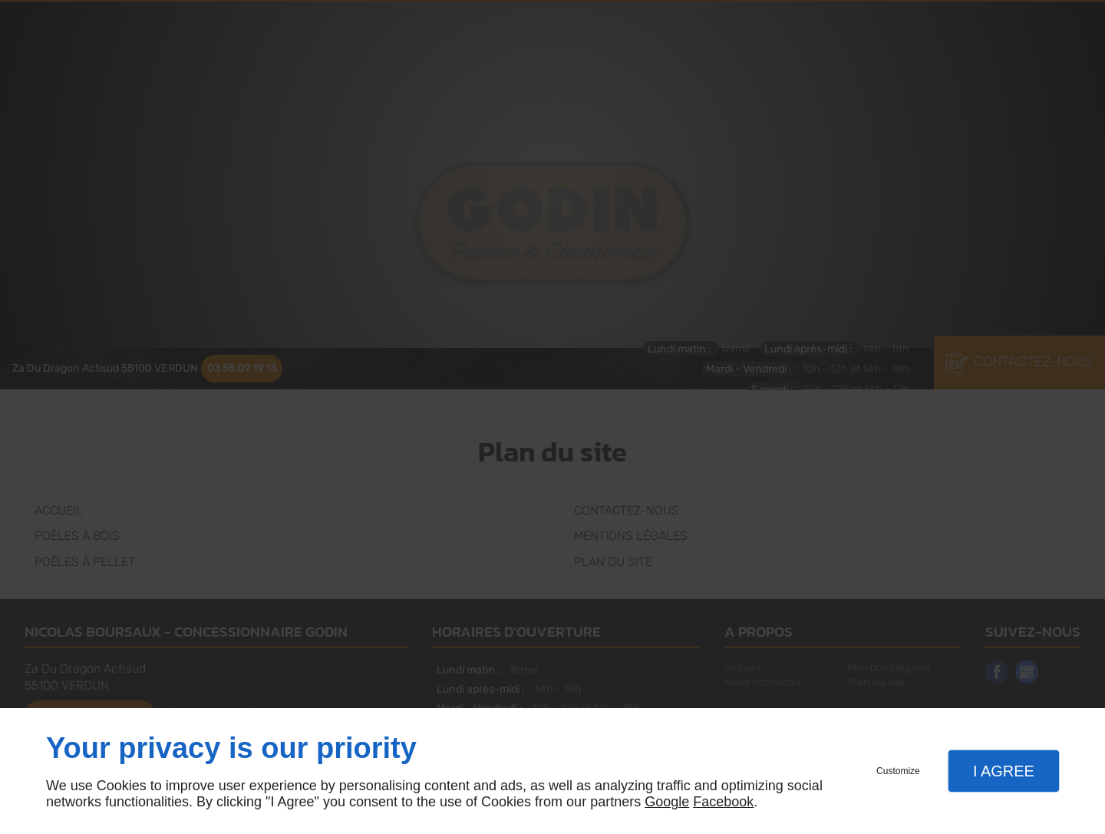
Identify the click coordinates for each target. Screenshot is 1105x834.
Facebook (723, 801)
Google (667, 801)
